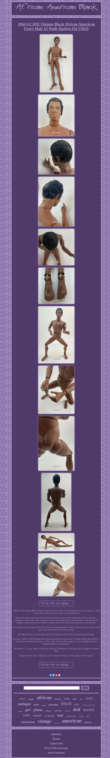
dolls (75, 699)
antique (24, 704)
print (36, 704)
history (88, 722)
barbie (89, 709)
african (44, 697)
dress (81, 716)
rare (26, 715)
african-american (88, 705)
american (72, 721)
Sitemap (56, 738)
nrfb (76, 704)
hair (60, 715)
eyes (87, 716)
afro (81, 699)
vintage (44, 721)
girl (28, 710)
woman (58, 710)
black (66, 703)
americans (28, 722)
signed (44, 705)
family (20, 711)
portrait (56, 723)
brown (58, 699)
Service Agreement (56, 752)
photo (38, 710)
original (49, 715)
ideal (22, 698)
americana (71, 716)
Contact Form (56, 743)
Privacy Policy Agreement (56, 748)
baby (89, 698)
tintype (31, 699)
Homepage (56, 734)
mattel (37, 715)
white (67, 698)
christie (67, 711)
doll (76, 709)
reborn (48, 711)
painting (53, 704)
